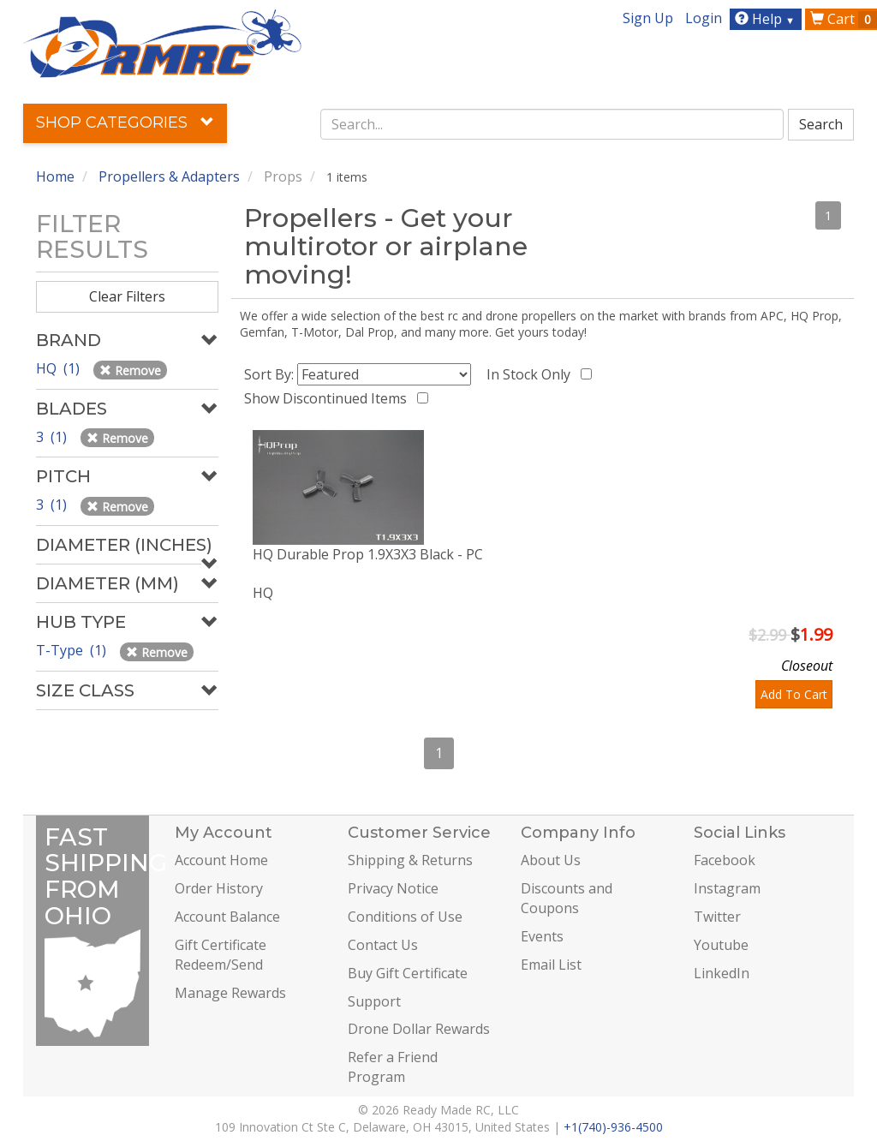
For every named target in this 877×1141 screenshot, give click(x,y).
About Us (551, 860)
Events (542, 936)
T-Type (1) (73, 650)
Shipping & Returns (410, 860)
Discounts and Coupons (566, 898)
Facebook (724, 860)
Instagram (727, 888)
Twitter (717, 916)
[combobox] (552, 124)
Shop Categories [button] (125, 122)
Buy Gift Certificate (408, 973)
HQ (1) (59, 368)
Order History (219, 888)
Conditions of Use (405, 916)
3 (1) (53, 436)
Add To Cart (794, 694)
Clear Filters (127, 296)
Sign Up (648, 18)
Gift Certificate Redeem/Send (220, 954)
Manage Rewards (230, 992)
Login (703, 18)
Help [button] (767, 18)
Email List (551, 964)
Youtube (721, 944)
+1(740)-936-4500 (613, 1127)
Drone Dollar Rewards (419, 1028)
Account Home (221, 860)
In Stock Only (531, 374)
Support (374, 1001)
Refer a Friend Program (393, 1067)
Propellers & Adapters (169, 176)
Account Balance (227, 916)
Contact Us (383, 944)
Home (55, 176)
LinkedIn (721, 973)
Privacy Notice (393, 888)
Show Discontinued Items (329, 398)
